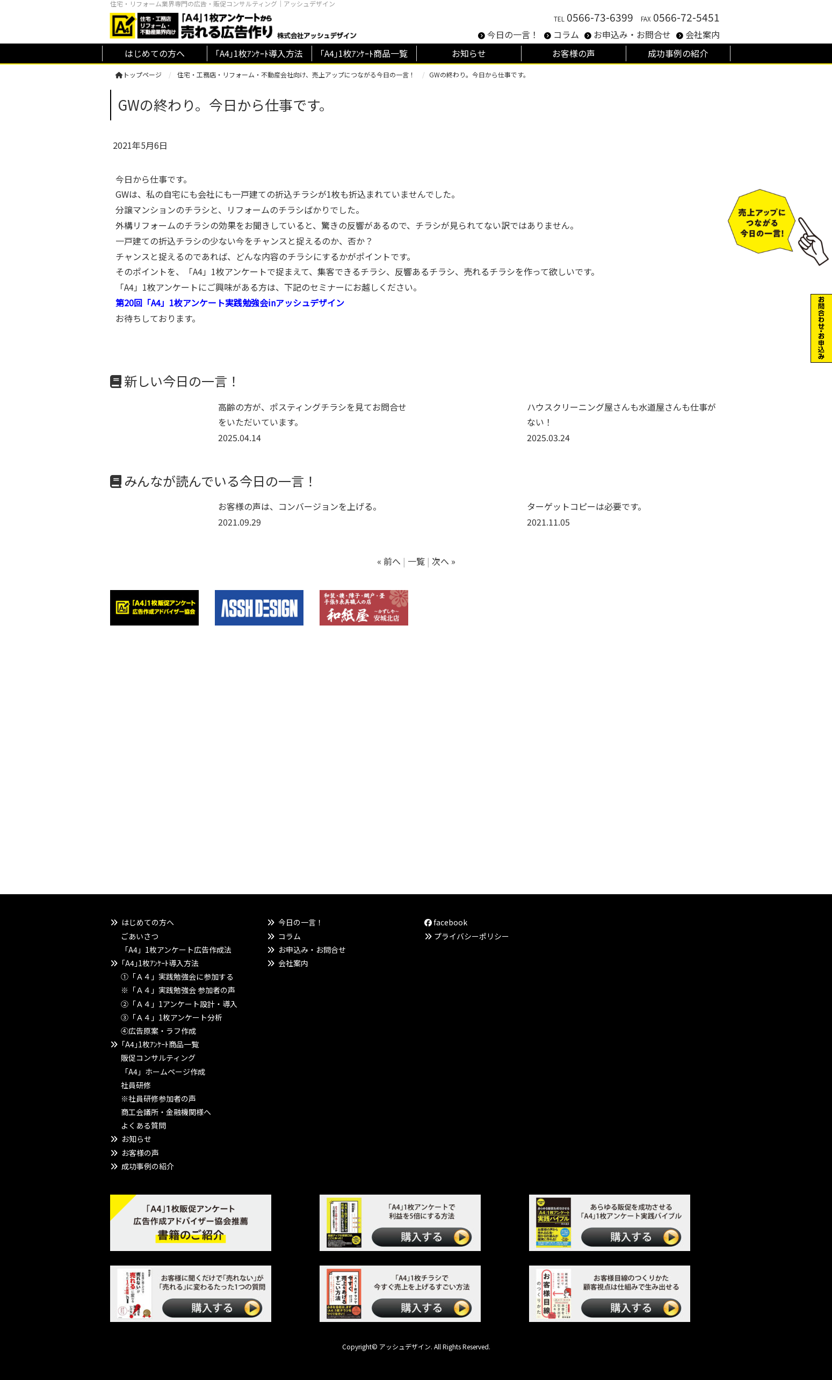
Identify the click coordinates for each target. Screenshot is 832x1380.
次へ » (443, 561)
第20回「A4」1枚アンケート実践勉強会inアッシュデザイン (229, 302)
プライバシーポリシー (471, 936)
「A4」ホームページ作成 (163, 1071)
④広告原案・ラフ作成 (158, 1030)
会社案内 (702, 34)
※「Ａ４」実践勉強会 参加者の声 (178, 989)
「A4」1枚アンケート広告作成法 (176, 949)
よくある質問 (143, 1125)
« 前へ (389, 561)
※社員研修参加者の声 (158, 1098)
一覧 (416, 561)
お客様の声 (140, 1152)
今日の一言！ (513, 34)
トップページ (138, 74)
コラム (566, 34)
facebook (445, 922)
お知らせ (136, 1138)
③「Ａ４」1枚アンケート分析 (171, 1017)
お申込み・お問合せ (632, 34)
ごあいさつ (139, 936)
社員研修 (136, 1085)
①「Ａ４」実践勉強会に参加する (177, 976)
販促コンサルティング (158, 1057)
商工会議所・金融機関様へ (166, 1111)
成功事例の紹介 (147, 1166)
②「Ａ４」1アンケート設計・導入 (179, 1003)
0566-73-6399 (600, 17)
